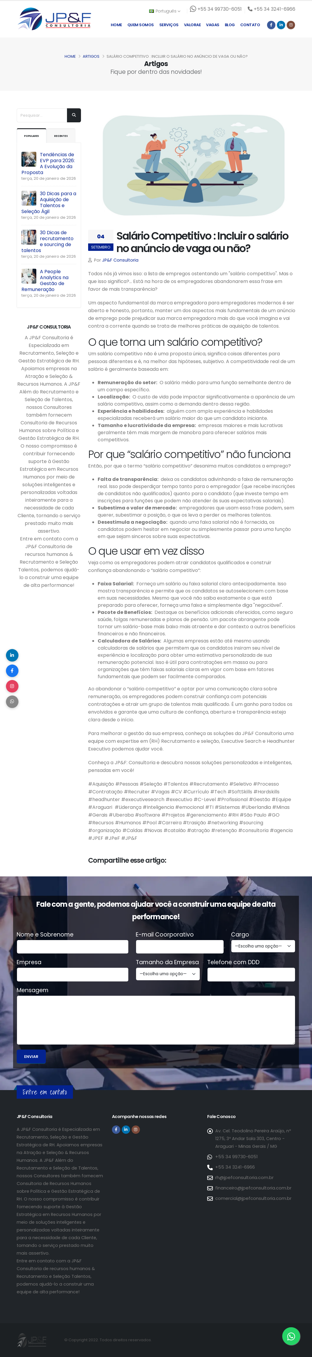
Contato (250, 25)
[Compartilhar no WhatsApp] (13, 705)
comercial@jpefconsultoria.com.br (252, 1198)
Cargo (240, 935)
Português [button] (164, 11)
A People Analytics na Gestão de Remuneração (44, 295)
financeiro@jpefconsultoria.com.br (252, 1188)
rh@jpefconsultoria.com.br (244, 1178)
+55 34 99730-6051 (236, 1157)
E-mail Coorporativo (165, 935)
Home (116, 25)
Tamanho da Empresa (167, 962)
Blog (230, 25)
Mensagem (33, 990)
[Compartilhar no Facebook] (13, 669)
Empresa (29, 962)
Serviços (169, 25)
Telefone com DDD (233, 962)
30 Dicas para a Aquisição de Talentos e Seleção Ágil (48, 217)
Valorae (192, 25)
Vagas (212, 25)
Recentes (34, 150)
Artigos (91, 56)
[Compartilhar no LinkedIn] (13, 651)
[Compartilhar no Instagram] (13, 687)
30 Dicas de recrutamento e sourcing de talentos (47, 256)
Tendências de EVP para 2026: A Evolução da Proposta (48, 178)
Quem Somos (140, 25)
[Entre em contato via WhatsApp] (291, 1336)
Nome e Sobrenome (45, 935)
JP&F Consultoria (120, 260)
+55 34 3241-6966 (234, 1167)
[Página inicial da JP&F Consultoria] (54, 18)
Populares (35, 135)
